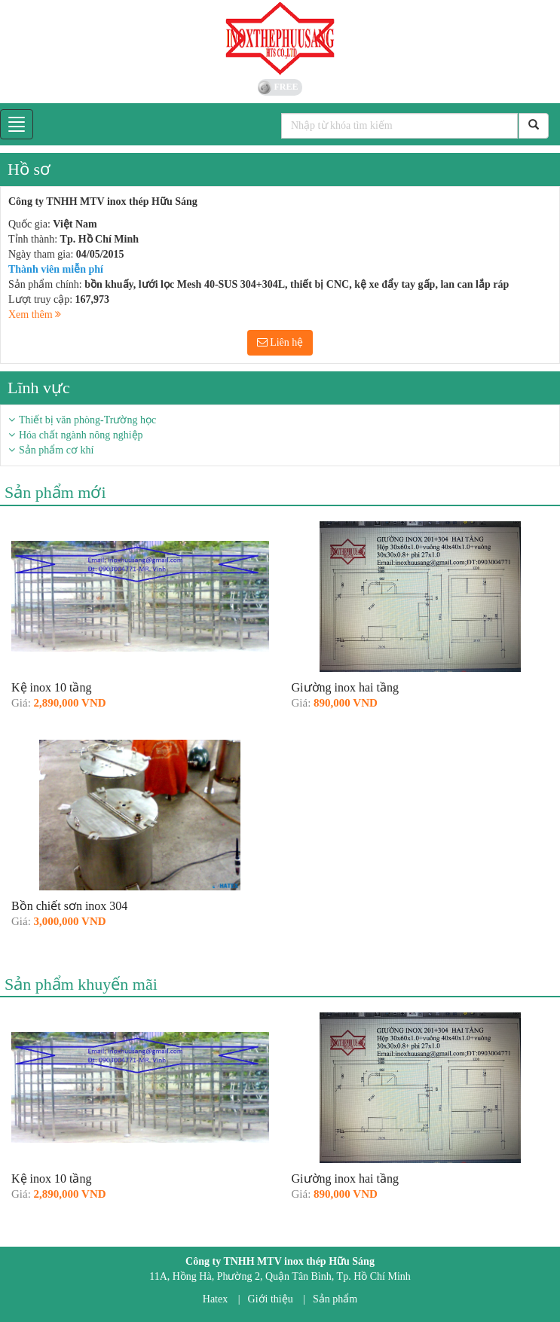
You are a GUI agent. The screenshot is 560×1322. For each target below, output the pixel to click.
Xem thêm (34, 314)
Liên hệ (280, 342)
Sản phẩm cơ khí (56, 450)
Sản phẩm (335, 1299)
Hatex (215, 1299)
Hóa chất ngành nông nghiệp (81, 435)
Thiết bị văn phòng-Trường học (87, 420)
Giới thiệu (270, 1299)
